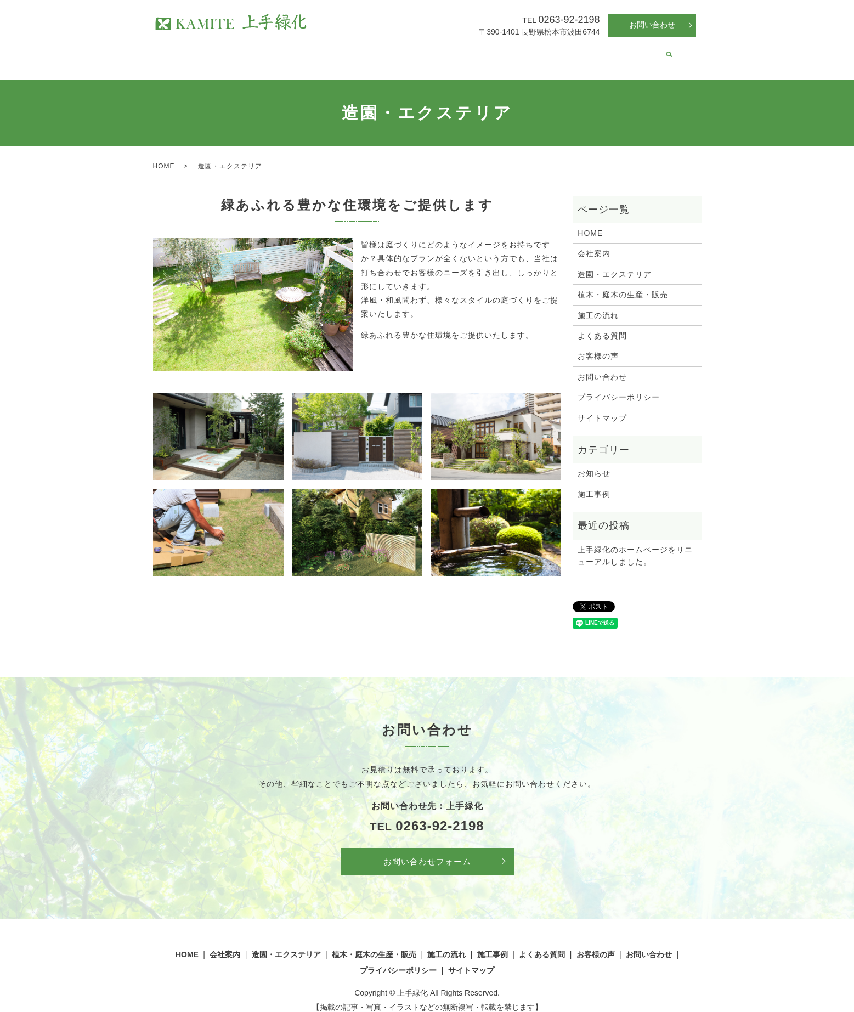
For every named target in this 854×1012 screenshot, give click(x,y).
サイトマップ (602, 407)
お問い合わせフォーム (427, 851)
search (656, 52)
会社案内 (246, 51)
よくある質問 (568, 51)
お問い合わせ (652, 24)
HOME (206, 51)
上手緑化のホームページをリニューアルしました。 (635, 545)
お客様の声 (623, 51)
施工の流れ (471, 51)
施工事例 (517, 51)
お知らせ (594, 463)
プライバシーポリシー (619, 386)
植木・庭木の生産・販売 (397, 51)
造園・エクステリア (308, 51)
